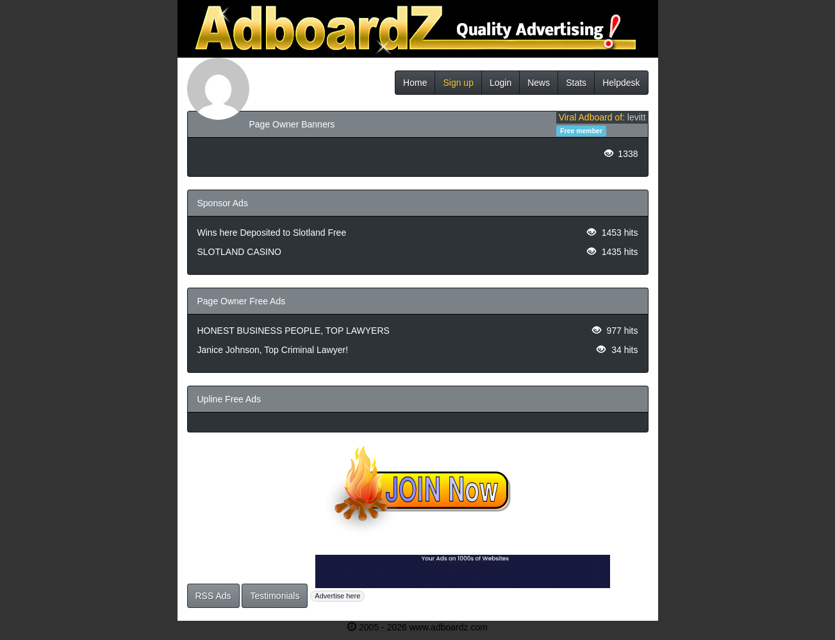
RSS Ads (213, 596)
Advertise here (337, 596)
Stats (576, 83)
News (538, 83)
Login (500, 83)
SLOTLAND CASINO (239, 252)
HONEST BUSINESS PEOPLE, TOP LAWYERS (293, 330)
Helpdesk (621, 83)
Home (415, 83)
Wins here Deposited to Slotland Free (272, 232)
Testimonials (274, 596)
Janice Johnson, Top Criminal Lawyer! (273, 350)
